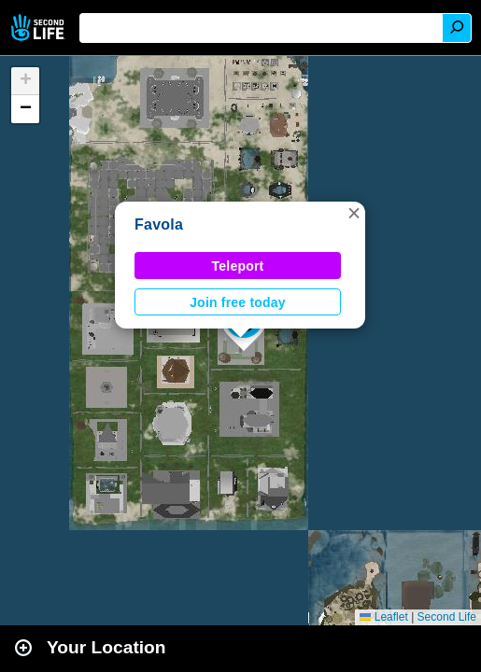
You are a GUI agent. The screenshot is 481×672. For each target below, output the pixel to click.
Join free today (238, 302)
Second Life (39, 27)
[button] (354, 213)
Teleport (238, 266)
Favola (158, 224)
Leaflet (383, 616)
